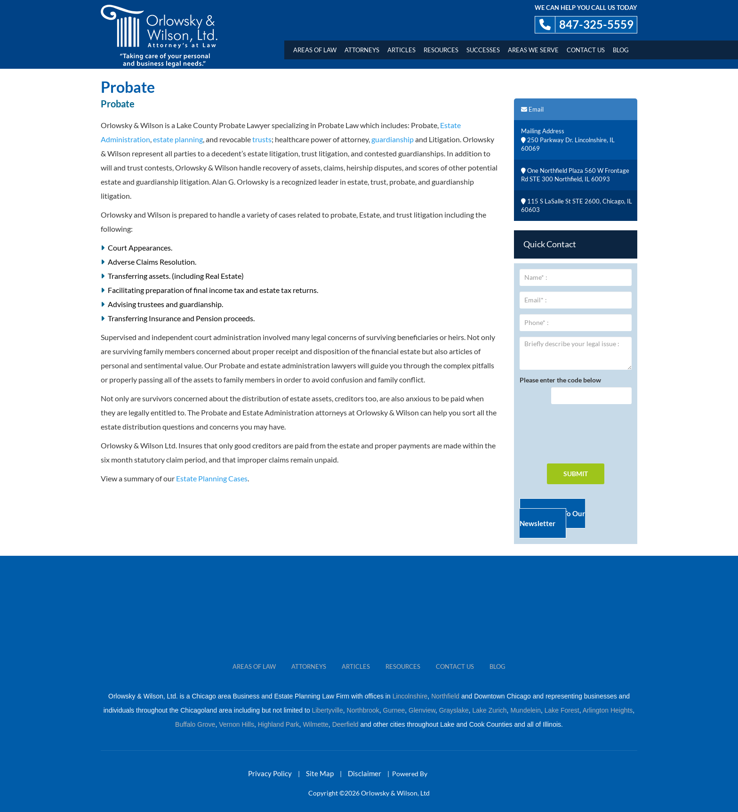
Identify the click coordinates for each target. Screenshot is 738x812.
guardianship (392, 139)
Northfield (445, 696)
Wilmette (315, 724)
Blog (621, 50)
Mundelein (525, 710)
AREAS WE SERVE (533, 50)
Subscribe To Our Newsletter (552, 518)
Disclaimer (364, 773)
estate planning (178, 139)
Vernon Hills (236, 724)
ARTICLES (356, 666)
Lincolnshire (410, 696)
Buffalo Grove (195, 724)
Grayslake (454, 710)
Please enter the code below (560, 380)
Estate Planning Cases (212, 478)
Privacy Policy (270, 773)
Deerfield (345, 724)
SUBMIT (575, 474)
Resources (441, 50)
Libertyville (327, 710)
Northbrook (363, 710)
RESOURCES (402, 666)
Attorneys (362, 50)
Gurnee (394, 710)
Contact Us (586, 50)
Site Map (320, 773)
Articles (401, 50)
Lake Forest (562, 710)
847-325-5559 (596, 24)
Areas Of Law (315, 50)
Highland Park (278, 724)
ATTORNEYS (308, 666)
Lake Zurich (489, 710)
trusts (262, 139)
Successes (483, 50)
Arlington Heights (608, 710)
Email (532, 109)
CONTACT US (455, 666)
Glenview (422, 710)
